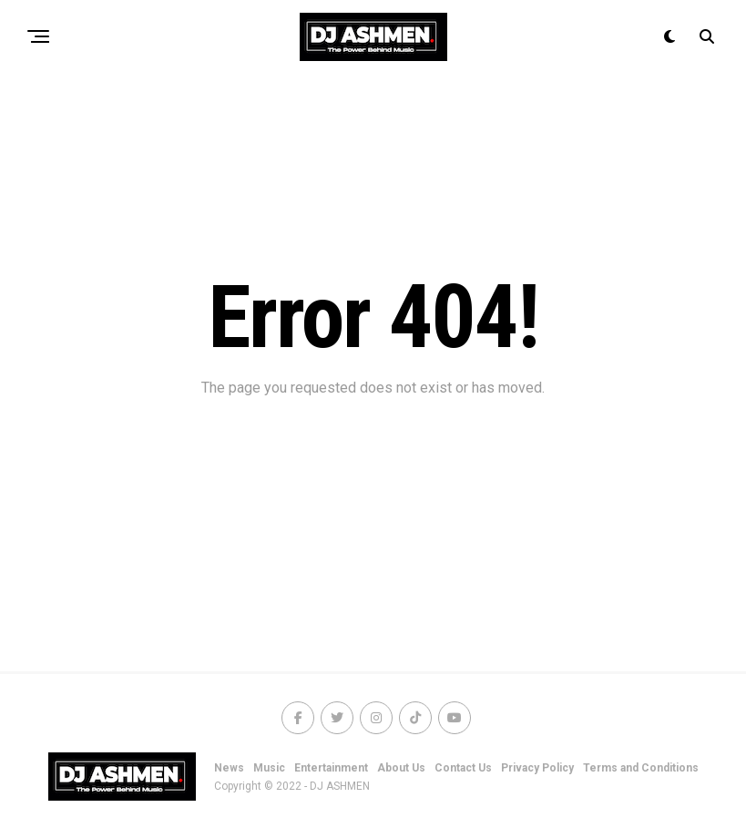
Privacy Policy (537, 768)
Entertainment (331, 768)
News (229, 768)
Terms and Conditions (641, 768)
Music (269, 768)
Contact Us (463, 768)
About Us (401, 768)
